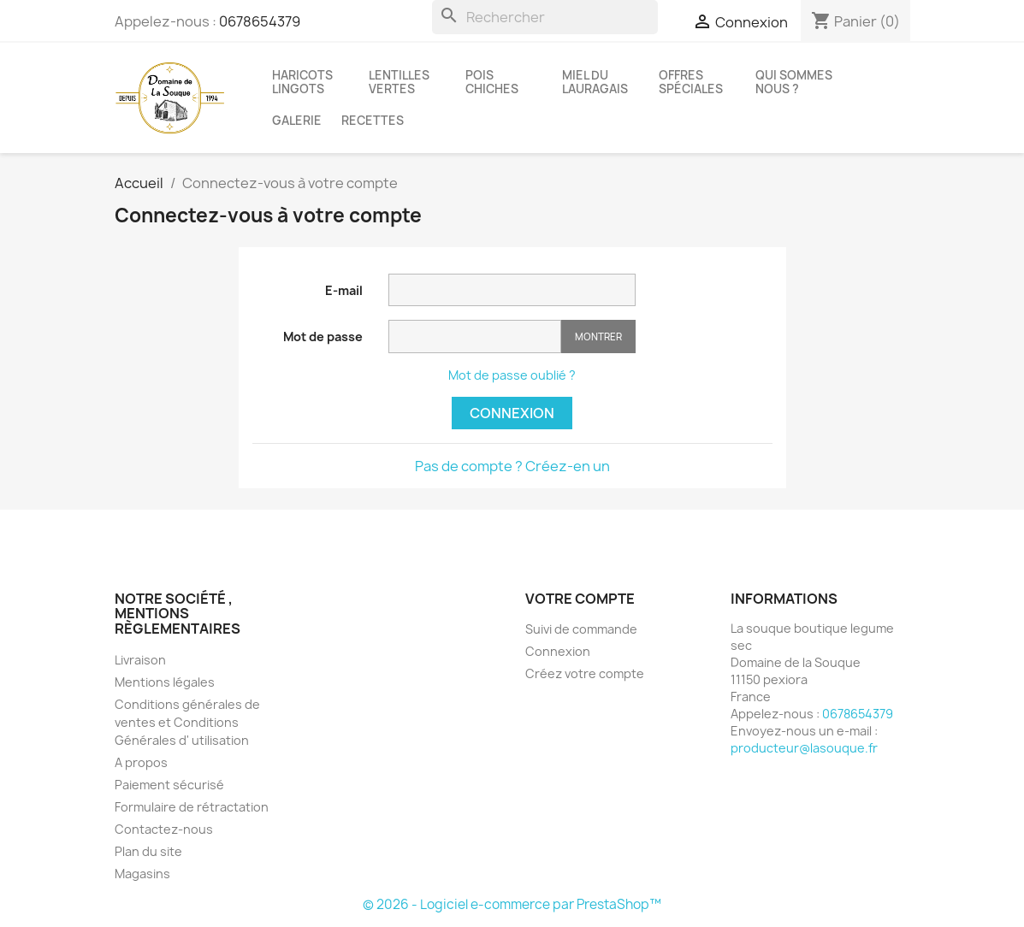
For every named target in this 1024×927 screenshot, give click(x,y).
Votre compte (580, 598)
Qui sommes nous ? (793, 82)
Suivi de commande (581, 629)
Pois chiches (491, 82)
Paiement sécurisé (169, 784)
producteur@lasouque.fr (804, 748)
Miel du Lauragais (595, 82)
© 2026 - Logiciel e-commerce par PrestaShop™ (512, 904)
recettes (372, 120)
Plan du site (148, 851)
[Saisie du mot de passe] (474, 336)
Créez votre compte (584, 673)
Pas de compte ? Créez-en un (512, 466)
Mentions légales (165, 682)
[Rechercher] (545, 17)
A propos (141, 762)
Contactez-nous (164, 829)
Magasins (142, 873)
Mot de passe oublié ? (512, 375)
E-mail (344, 290)
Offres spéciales (691, 82)
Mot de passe (323, 336)
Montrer (598, 336)
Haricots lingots (302, 82)
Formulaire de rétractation (192, 807)
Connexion (512, 413)
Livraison (140, 660)
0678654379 (259, 21)
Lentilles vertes (399, 82)
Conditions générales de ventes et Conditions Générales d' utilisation (187, 722)
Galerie (297, 120)
